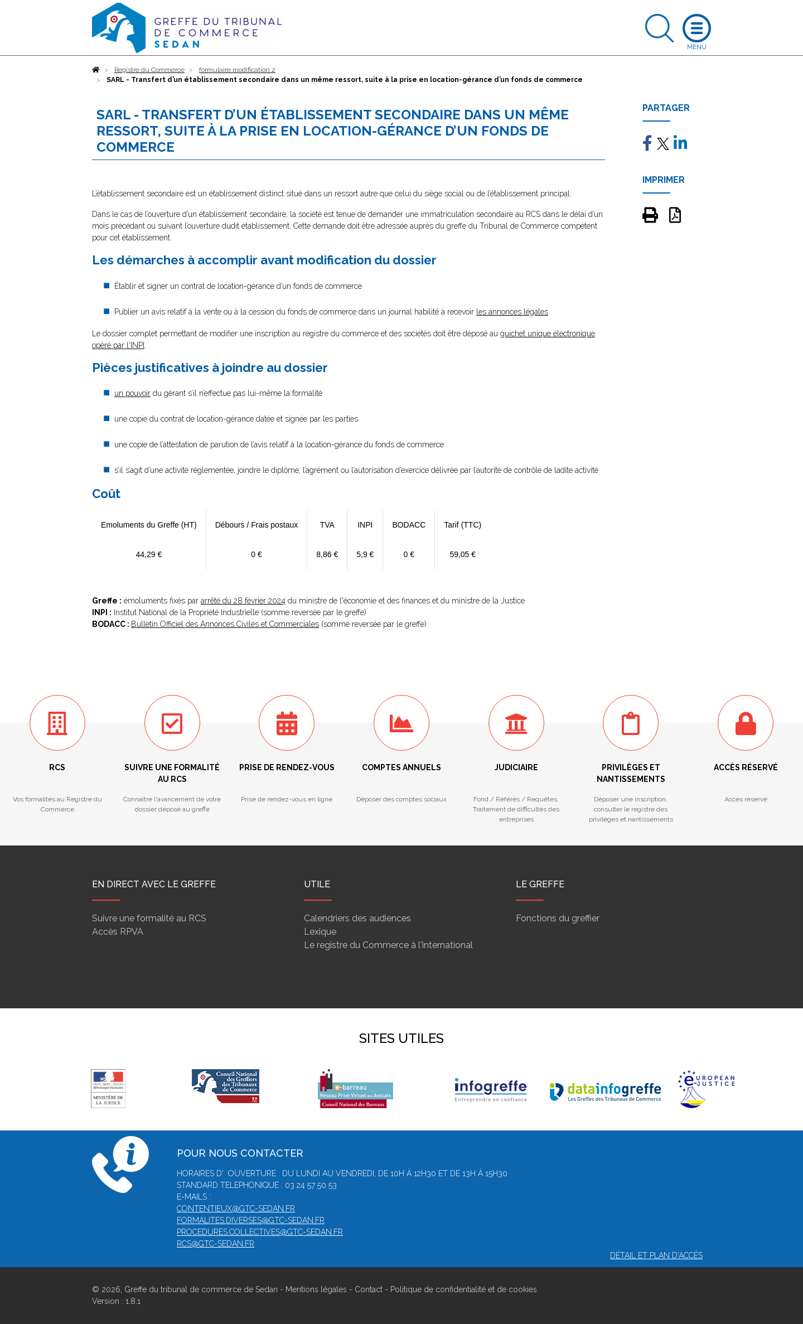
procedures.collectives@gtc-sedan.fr (260, 1232)
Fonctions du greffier (557, 918)
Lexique (320, 931)
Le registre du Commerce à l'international (388, 945)
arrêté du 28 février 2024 (243, 600)
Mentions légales (316, 1289)
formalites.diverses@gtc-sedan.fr (251, 1220)
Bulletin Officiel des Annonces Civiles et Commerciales (225, 624)
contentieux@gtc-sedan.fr (236, 1208)
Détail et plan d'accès (656, 1255)
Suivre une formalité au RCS (149, 918)
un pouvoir (132, 393)
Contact (369, 1289)
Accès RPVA (117, 931)
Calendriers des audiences (357, 918)
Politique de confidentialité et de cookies (463, 1289)
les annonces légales (512, 311)
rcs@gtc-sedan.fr (215, 1243)
